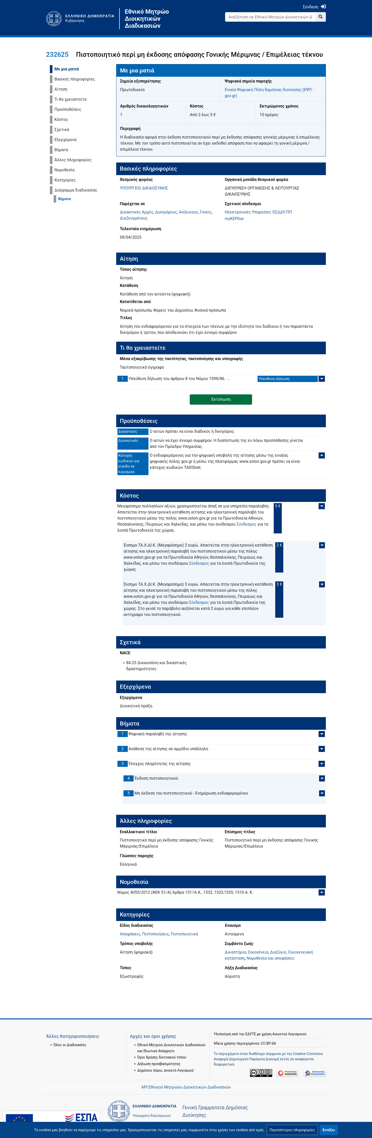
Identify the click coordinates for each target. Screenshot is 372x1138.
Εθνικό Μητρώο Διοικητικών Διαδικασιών (147, 18)
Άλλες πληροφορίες (72, 159)
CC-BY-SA (268, 1043)
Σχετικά (61, 129)
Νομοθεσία (64, 170)
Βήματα (61, 149)
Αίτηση (60, 89)
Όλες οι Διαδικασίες (70, 1045)
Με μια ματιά (66, 69)
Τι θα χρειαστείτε (70, 99)
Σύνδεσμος (246, 524)
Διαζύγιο (278, 952)
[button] (292, 1130)
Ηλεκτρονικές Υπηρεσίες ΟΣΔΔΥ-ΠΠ (258, 212)
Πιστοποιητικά (184, 934)
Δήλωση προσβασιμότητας (158, 1064)
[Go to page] (321, 17)
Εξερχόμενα (65, 139)
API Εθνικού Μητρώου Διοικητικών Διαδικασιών (186, 1087)
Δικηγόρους (166, 212)
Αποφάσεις (130, 934)
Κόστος (61, 119)
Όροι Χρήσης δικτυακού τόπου (161, 1057)
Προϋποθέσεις (67, 109)
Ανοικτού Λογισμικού (289, 1034)
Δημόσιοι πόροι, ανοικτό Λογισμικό (165, 1070)
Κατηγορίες (65, 180)
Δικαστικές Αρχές (136, 212)
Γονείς (206, 212)
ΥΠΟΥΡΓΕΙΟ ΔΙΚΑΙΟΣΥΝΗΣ (144, 188)
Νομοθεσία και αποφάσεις (271, 958)
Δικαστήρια (235, 952)
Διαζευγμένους (134, 218)
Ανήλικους (188, 212)
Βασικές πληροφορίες (74, 79)
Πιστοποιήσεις (155, 934)
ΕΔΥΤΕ (250, 1034)
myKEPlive (234, 218)
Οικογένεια (258, 952)
